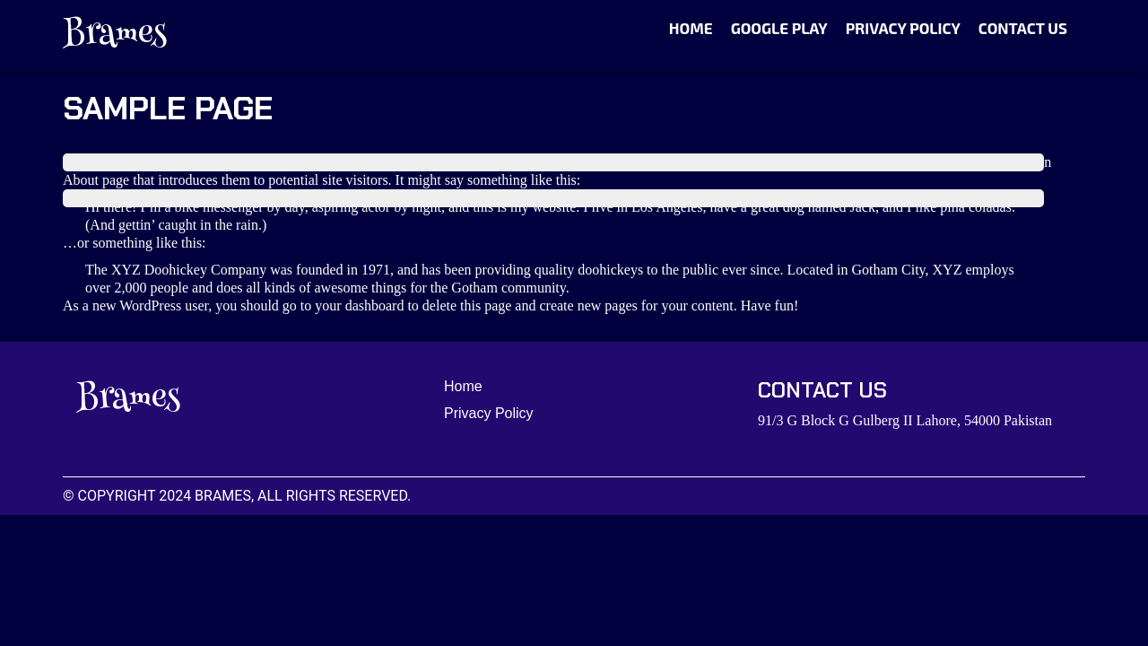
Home (691, 28)
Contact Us (1022, 28)
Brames (115, 36)
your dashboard (359, 305)
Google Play (779, 28)
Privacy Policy (903, 28)
